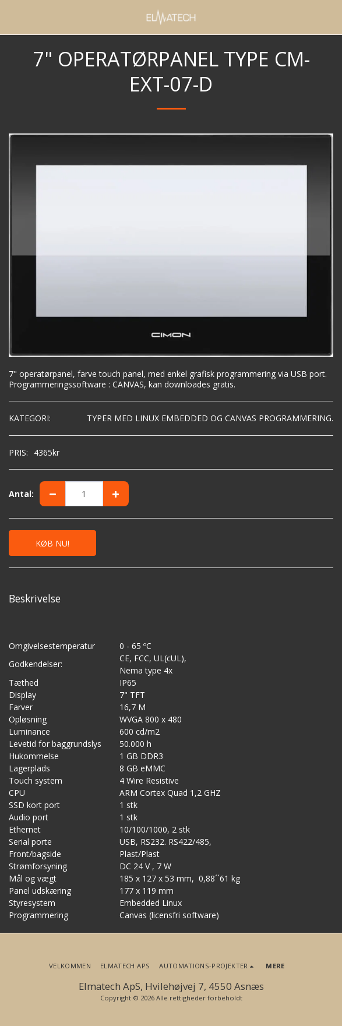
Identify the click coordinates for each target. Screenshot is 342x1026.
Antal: (21, 494)
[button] (13, 17)
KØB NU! (52, 543)
